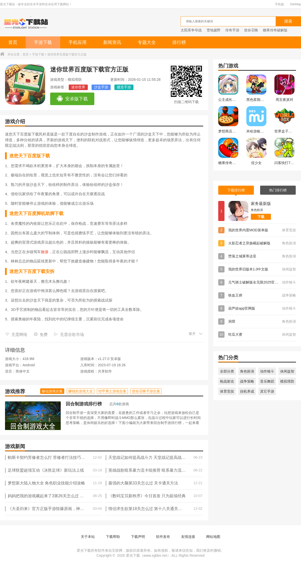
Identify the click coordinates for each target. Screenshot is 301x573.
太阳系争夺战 (191, 30)
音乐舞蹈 (267, 381)
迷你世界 (78, 87)
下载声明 (138, 537)
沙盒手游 (101, 87)
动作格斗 (267, 371)
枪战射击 (227, 381)
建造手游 (124, 87)
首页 (12, 42)
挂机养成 (247, 391)
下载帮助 (113, 537)
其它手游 (267, 391)
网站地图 (213, 537)
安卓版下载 (72, 99)
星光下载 (133, 555)
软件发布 (163, 537)
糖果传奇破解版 (275, 30)
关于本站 (88, 537)
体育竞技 (227, 391)
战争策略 (247, 381)
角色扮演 (247, 371)
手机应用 (77, 42)
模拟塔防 (287, 381)
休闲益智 (287, 371)
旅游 (44, 252)
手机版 (279, 4)
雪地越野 (213, 30)
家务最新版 (261, 203)
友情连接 (188, 537)
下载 (260, 217)
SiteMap (295, 4)
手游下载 (43, 42)
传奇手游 (232, 30)
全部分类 (227, 371)
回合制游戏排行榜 (84, 403)
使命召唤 (251, 30)
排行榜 (179, 42)
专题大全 (147, 42)
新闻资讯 (112, 42)
